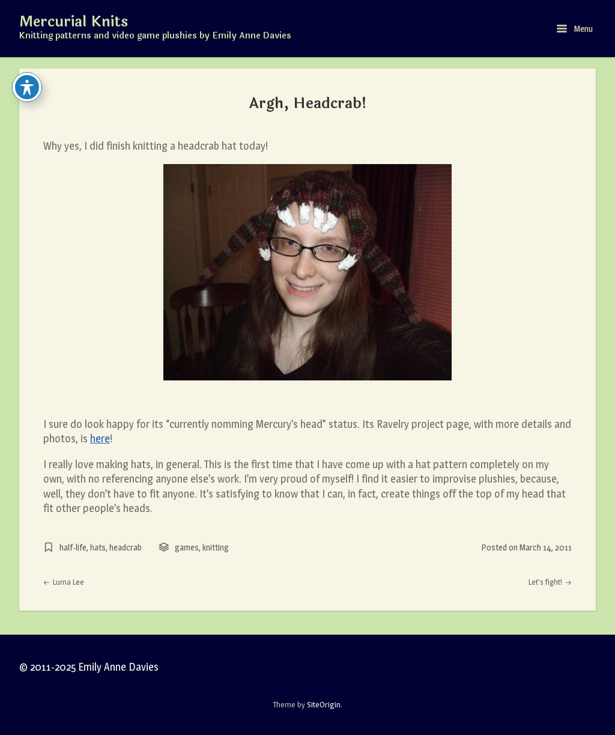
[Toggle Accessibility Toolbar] (27, 87)
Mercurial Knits (73, 22)
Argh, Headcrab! (308, 103)
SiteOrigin (324, 704)
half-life (72, 547)
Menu (575, 28)
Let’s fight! (550, 582)
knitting (215, 547)
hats (98, 547)
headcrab (125, 547)
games (187, 547)
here (100, 438)
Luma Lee (63, 582)
